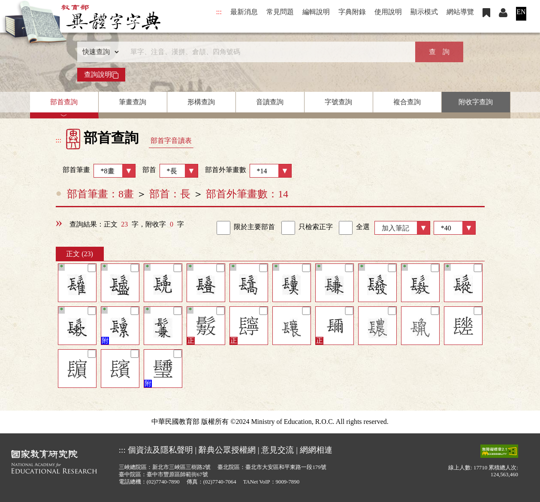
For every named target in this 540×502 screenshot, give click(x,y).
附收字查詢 (476, 102)
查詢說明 (101, 75)
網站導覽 (460, 11)
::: (219, 11)
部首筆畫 (96, 171)
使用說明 (388, 11)
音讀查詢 (270, 102)
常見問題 (280, 11)
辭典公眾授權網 (227, 449)
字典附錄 (352, 11)
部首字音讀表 (171, 140)
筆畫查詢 (132, 102)
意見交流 (277, 449)
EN (520, 11)
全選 (354, 228)
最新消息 (244, 11)
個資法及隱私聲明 (160, 449)
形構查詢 (201, 102)
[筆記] (91, 268)
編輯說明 (316, 11)
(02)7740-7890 (163, 482)
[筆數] (455, 228)
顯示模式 (424, 11)
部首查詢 (64, 102)
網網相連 (316, 449)
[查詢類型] (98, 52)
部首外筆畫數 (248, 171)
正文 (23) (79, 253)
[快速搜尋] (267, 52)
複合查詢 (407, 102)
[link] (223, 228)
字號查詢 (338, 102)
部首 (170, 171)
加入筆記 (395, 228)
